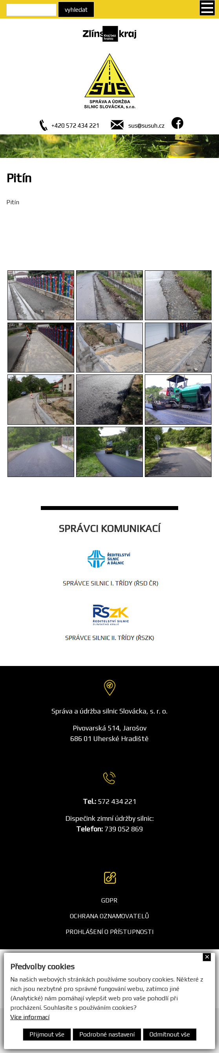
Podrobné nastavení (107, 1034)
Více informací (29, 1017)
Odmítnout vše (170, 1034)
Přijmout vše (46, 1034)
